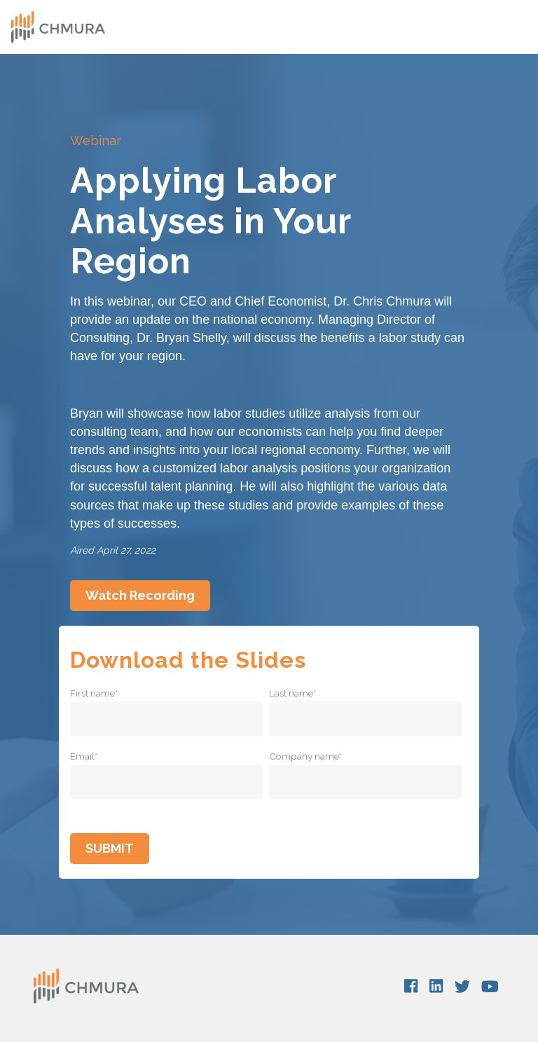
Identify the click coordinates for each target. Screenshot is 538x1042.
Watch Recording (140, 595)
